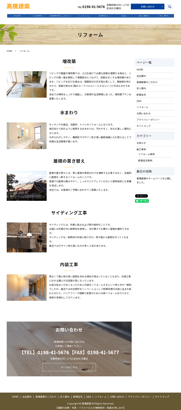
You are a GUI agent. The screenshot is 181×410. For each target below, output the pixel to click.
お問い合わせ (148, 6)
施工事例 (143, 17)
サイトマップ (144, 123)
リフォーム (83, 17)
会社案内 (37, 17)
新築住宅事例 (145, 158)
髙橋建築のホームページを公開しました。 (154, 178)
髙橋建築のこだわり (60, 17)
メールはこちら (69, 364)
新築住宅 (103, 17)
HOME (17, 17)
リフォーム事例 (146, 151)
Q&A (123, 17)
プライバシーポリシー (148, 117)
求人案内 (164, 17)
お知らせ (141, 140)
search (170, 7)
